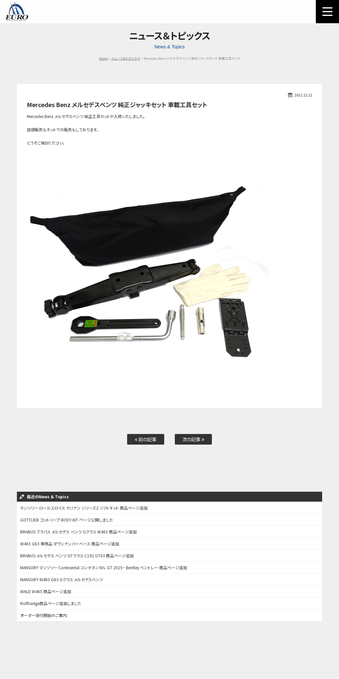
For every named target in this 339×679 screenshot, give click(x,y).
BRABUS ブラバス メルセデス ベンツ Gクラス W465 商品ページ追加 (78, 531)
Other (189, 650)
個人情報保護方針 (169, 658)
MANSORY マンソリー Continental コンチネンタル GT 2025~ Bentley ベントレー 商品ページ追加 (103, 567)
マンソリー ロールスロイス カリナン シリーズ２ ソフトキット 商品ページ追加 (84, 508)
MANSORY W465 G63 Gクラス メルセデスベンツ (61, 579)
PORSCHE (155, 650)
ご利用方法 (38, 650)
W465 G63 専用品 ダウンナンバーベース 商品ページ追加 (69, 543)
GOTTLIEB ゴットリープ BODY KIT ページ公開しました (66, 520)
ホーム (17, 650)
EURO (16, 11)
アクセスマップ (270, 650)
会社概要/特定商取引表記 (307, 650)
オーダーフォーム (213, 650)
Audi (173, 650)
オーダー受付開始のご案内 (43, 615)
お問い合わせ (243, 650)
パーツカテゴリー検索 (69, 650)
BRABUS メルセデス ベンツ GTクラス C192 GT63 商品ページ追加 (77, 555)
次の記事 (193, 439)
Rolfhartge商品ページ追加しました (50, 603)
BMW (136, 650)
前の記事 (146, 439)
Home (103, 58)
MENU (327, 11)
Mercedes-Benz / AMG (108, 650)
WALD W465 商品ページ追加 (45, 591)
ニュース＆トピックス (125, 58)
